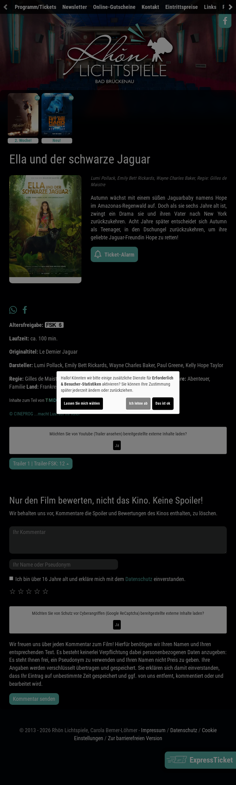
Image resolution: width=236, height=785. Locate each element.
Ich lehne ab (138, 403)
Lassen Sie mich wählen (82, 403)
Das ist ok (162, 403)
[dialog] (118, 392)
